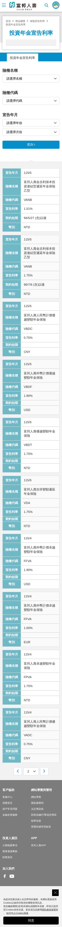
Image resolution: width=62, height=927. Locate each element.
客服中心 (7, 797)
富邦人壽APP (38, 845)
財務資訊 (7, 857)
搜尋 (47, 5)
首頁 (8, 21)
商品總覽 (20, 21)
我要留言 (7, 802)
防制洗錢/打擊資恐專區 (44, 814)
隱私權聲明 (37, 802)
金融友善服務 (9, 814)
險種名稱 (10, 70)
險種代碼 (10, 93)
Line (19, 876)
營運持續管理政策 (41, 826)
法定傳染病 (37, 808)
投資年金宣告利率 (22, 58)
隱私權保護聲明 (50, 909)
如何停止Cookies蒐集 (17, 913)
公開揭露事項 (9, 845)
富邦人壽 (22, 6)
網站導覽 (36, 797)
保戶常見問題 (9, 808)
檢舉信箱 (36, 820)
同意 (31, 920)
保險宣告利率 (37, 21)
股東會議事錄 (9, 851)
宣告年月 (10, 115)
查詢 (30, 144)
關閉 (55, 892)
